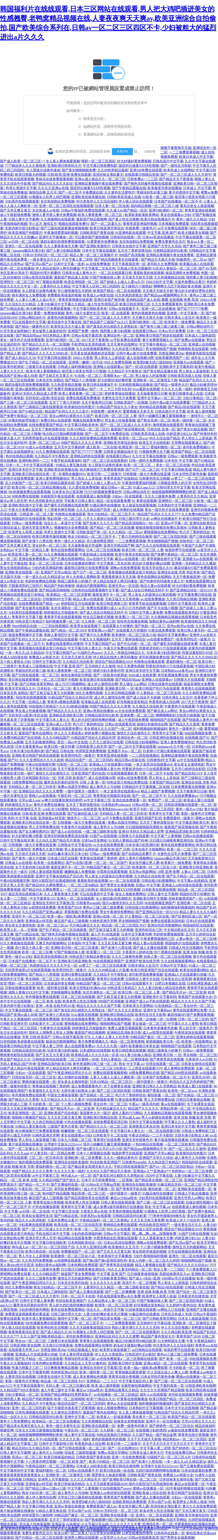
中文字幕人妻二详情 (77, 259)
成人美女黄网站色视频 (90, 1376)
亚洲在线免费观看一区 (129, 800)
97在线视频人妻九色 (105, 769)
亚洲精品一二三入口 (101, 1381)
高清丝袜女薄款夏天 (108, 174)
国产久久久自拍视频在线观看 (158, 545)
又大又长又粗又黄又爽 (115, 943)
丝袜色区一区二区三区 (196, 541)
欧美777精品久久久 (100, 1399)
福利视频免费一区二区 (63, 621)
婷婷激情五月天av (18, 804)
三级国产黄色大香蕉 (62, 1126)
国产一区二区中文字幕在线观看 (132, 746)
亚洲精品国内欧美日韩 (54, 1064)
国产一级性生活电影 (176, 165)
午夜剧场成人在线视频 (96, 554)
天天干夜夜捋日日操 (96, 402)
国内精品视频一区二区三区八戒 (154, 206)
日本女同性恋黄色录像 (189, 474)
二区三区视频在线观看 (140, 1359)
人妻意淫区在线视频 (20, 1376)
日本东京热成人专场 (176, 1314)
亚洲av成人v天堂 (58, 724)
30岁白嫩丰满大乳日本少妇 (67, 854)
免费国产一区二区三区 (165, 800)
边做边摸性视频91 (199, 1202)
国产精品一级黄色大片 (32, 326)
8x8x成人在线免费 (142, 675)
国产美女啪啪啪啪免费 (79, 170)
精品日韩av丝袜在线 (130, 760)
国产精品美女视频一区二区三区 (158, 1180)
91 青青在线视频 (144, 501)
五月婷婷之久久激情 (100, 666)
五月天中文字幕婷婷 (23, 349)
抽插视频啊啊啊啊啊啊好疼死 (174, 492)
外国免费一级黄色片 (140, 228)
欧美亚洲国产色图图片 (25, 233)
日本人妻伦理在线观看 (76, 1354)
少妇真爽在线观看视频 (35, 1225)
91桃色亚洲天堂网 (103, 921)
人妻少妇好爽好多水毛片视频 (105, 1314)
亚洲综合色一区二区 (118, 335)
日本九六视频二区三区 (74, 1140)
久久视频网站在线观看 (57, 219)
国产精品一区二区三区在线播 (112, 527)
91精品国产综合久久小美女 (117, 407)
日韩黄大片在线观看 (189, 679)
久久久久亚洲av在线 (53, 188)
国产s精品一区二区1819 (68, 630)
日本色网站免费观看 (82, 1265)
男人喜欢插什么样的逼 (81, 849)
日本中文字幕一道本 (69, 264)
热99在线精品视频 (19, 456)
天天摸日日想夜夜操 (57, 1345)
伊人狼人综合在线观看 (136, 201)
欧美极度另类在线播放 (165, 188)
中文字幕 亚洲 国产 (161, 233)
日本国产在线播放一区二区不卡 (178, 201)
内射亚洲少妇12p (179, 434)
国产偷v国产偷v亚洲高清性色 (105, 1260)
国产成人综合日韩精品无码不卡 (144, 590)
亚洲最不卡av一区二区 (124, 751)
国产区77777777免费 (192, 308)
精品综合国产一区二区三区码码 (89, 760)
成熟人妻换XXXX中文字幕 (28, 992)
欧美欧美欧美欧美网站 (142, 215)
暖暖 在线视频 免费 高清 (180, 300)
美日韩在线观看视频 (23, 679)
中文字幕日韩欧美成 (176, 469)
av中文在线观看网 (190, 760)
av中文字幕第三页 (97, 800)
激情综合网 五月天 (43, 192)
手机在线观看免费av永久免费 (119, 1296)
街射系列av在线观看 (95, 1216)
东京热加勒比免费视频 (57, 201)
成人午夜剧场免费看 (15, 215)
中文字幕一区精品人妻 (32, 550)
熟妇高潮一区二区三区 (64, 518)
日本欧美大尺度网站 (137, 1006)
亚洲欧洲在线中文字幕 (25, 505)
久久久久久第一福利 (176, 389)
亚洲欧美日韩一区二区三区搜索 (75, 947)
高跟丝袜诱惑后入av (174, 1274)
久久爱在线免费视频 (84, 487)
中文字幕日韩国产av (100, 644)
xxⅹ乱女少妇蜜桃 (55, 809)
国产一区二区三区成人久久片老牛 (185, 174)
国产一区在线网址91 (123, 1448)
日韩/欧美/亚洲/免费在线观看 (69, 174)
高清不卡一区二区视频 (139, 1283)
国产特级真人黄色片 (197, 720)
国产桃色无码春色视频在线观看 (148, 183)
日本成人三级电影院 (200, 335)
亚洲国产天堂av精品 (55, 572)
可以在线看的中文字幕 (29, 322)
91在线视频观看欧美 (122, 773)
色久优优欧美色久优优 (46, 501)
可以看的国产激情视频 (92, 237)
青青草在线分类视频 (48, 1202)
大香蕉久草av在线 (93, 1211)
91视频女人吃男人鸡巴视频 (49, 197)
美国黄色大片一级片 (95, 1113)
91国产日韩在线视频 (194, 1233)
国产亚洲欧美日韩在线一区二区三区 (130, 1479)
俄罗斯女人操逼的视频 (109, 1475)
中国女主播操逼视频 (62, 1095)
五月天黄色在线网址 (122, 344)
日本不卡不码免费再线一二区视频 (107, 1180)
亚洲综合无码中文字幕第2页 (53, 903)
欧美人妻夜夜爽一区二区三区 (100, 215)
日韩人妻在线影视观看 (46, 872)
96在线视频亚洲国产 (160, 903)
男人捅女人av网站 (132, 684)
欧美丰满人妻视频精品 (43, 371)
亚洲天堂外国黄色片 (137, 1140)
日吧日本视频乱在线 (170, 983)
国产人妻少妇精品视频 (63, 250)
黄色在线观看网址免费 (190, 1010)
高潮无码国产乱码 (148, 818)
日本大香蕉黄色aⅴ (28, 746)
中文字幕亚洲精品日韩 (90, 939)
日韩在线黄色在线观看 (165, 684)
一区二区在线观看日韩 (115, 273)
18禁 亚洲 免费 (168, 872)
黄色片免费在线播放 (49, 804)
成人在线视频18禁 (140, 358)
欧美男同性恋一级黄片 (193, 639)
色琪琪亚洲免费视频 (90, 751)
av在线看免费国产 (161, 639)
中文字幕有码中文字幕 (17, 1470)
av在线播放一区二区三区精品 (116, 1394)
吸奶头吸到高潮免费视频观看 (63, 241)
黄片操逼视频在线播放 (171, 1140)
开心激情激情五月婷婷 (74, 291)
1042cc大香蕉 (83, 358)
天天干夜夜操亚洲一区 (129, 264)
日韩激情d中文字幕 (56, 599)
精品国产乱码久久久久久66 (25, 639)
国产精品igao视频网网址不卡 (166, 295)
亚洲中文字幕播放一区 (56, 237)
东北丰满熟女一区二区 (68, 608)
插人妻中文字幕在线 (79, 1435)
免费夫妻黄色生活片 (170, 241)
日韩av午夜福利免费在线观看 (83, 210)
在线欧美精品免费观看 (129, 1502)
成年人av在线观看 (153, 1394)
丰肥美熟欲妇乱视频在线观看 (115, 1238)
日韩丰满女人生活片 (179, 317)
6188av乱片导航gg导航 (103, 1184)
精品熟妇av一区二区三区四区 (185, 1439)
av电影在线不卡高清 (123, 939)
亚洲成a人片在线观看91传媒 (110, 764)
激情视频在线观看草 (168, 425)
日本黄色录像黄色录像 (160, 1028)
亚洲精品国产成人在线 (143, 300)
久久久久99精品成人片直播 (108, 970)
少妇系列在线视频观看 (22, 201)
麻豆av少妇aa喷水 (123, 1198)
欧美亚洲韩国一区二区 (81, 282)
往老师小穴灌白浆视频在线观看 (167, 751)
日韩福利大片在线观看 (54, 939)
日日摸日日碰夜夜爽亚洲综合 (171, 840)
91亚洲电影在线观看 (130, 233)
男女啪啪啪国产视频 (161, 349)
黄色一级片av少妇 (189, 809)
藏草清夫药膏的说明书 (61, 782)
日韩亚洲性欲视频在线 (166, 737)
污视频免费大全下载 (154, 451)
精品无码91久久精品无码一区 (34, 1448)
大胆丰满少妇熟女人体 (78, 1090)
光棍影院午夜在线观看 (57, 496)
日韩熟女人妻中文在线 (142, 979)
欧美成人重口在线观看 (195, 1086)
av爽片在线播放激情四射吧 (62, 800)
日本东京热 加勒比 (50, 380)
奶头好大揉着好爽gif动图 (151, 563)
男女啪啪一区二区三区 (42, 979)
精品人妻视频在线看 (150, 1265)
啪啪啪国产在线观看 (165, 720)
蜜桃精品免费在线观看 (120, 1225)
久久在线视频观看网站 (93, 349)
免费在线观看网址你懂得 (64, 644)
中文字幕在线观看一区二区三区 (29, 1010)
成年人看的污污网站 (127, 1113)
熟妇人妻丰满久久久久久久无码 (135, 1327)
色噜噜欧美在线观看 (193, 349)
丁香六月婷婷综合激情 (135, 536)
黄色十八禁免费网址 (15, 1421)
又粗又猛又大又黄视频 (122, 599)
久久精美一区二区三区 (98, 621)
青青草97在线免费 (110, 979)
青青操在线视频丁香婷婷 (98, 858)
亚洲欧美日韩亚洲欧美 (196, 867)
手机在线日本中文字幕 (53, 1233)
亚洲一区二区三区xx (44, 443)
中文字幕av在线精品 (192, 880)
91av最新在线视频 (146, 389)
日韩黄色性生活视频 (154, 478)
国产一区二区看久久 (106, 224)
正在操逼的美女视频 (59, 983)
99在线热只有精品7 (43, 706)
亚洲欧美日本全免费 (199, 304)
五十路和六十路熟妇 (136, 286)
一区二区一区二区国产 (110, 863)
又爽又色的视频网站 (51, 943)
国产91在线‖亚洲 (79, 863)
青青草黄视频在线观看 (75, 300)
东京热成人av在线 (45, 210)
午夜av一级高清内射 (144, 1104)
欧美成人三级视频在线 (36, 666)
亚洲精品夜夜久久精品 (122, 1390)
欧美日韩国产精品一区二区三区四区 (176, 1399)
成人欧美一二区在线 (101, 447)
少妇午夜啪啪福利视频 (150, 1256)
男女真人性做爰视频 (120, 420)
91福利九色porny (89, 653)
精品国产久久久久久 (143, 1108)
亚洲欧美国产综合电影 (61, 1113)
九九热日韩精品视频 (181, 599)
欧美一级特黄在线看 (52, 988)
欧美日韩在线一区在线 (42, 1251)
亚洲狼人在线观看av (108, 367)
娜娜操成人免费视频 (79, 872)
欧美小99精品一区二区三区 (109, 1461)
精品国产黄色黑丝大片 (158, 1336)
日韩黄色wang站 (88, 903)
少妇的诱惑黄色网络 (34, 1309)
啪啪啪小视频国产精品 (29, 1117)
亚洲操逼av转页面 (51, 818)
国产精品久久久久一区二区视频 (46, 344)
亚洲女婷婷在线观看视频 (195, 1037)
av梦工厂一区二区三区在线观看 (102, 965)
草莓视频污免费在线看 (81, 912)
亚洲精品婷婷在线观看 (87, 456)
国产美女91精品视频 (192, 429)
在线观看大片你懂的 (117, 626)
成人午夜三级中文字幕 (58, 1390)
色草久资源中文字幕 (21, 188)
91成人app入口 (144, 487)
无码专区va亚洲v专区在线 (44, 398)
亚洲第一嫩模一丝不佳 (86, 362)
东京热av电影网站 (142, 872)
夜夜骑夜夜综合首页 (23, 1332)
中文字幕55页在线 (65, 1211)
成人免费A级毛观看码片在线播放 (118, 1207)
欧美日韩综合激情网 (124, 1466)
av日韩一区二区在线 (23, 241)
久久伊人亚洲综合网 (91, 1247)
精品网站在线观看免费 (74, 1238)
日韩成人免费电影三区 (198, 1131)
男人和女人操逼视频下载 (37, 1140)
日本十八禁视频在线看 (93, 1153)
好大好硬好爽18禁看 (27, 836)
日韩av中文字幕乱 (173, 965)
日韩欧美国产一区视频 (131, 402)
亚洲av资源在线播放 (98, 711)
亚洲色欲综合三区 (148, 930)
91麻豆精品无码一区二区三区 (179, 1184)
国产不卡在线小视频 (162, 608)
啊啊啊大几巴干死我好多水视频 (177, 286)
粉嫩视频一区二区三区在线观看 (85, 1131)
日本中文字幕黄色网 (136, 934)
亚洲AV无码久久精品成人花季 (34, 393)
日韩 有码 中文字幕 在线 (18, 818)
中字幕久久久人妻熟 (183, 1023)
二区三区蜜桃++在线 (83, 1059)
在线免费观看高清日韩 (110, 1122)
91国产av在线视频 (103, 836)
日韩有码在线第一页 (125, 237)
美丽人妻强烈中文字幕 (61, 635)
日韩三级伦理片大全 (134, 518)
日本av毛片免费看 (171, 331)
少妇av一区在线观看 (127, 496)
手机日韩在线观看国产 (131, 1166)
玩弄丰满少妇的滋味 (62, 1050)
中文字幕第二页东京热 (98, 268)
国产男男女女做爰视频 (117, 885)
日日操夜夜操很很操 (142, 1274)
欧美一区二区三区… (139, 465)
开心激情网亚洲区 (100, 541)
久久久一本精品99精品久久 (124, 653)
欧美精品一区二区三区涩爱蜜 (69, 594)
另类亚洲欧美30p (171, 353)
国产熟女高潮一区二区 (154, 420)
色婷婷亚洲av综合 (64, 1372)
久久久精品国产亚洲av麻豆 (42, 912)
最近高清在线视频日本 (25, 894)
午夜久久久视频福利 (94, 639)
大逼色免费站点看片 (189, 282)
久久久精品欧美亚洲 (176, 1332)
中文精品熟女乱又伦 (179, 930)
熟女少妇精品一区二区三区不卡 (111, 514)
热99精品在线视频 (152, 407)
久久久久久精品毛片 (85, 1479)
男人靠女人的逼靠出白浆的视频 (152, 594)
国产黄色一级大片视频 (29, 858)
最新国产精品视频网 (91, 219)
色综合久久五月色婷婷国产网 (191, 1082)
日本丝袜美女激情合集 (176, 1479)
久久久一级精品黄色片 (120, 1158)
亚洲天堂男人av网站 (189, 1198)
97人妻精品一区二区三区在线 (158, 693)
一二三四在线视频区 (53, 626)
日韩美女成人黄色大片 (79, 273)
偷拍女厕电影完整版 (76, 675)
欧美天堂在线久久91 (157, 568)
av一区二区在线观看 (124, 880)
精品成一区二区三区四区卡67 (124, 925)
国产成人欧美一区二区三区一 (22, 161)
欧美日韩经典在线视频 (129, 1050)
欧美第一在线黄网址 (49, 863)
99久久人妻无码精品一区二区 (130, 1269)
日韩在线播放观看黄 (20, 988)
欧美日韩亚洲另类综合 (107, 228)
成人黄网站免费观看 (179, 1068)
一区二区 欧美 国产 (72, 1461)
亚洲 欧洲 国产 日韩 (115, 849)
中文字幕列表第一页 (168, 1385)
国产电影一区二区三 (150, 626)
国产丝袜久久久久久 (98, 523)
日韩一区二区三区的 (193, 1019)
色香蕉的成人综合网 (164, 702)
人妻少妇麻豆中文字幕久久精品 (61, 304)
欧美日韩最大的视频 (30, 174)
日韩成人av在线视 (18, 863)
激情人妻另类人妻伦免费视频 (54, 215)
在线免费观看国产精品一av (39, 603)
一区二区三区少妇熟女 (81, 889)
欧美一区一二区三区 (182, 849)
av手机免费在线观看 (125, 340)
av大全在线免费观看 (130, 711)
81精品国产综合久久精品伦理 (70, 697)
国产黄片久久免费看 (95, 635)
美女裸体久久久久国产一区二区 (108, 729)
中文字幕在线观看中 (28, 1385)
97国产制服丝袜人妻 (105, 277)
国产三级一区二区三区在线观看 (24, 402)
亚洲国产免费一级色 (83, 331)
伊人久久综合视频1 (175, 1327)
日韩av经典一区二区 (147, 804)
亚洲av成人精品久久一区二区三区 (100, 179)
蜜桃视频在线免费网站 (161, 532)
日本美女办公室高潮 (67, 492)
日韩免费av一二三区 (142, 179)
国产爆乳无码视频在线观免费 (66, 505)
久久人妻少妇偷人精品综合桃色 (162, 988)
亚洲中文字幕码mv (157, 1010)
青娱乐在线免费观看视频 (54, 179)
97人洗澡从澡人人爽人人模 (167, 1372)
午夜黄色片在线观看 (179, 706)
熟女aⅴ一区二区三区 (30, 1341)
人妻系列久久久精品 (55, 286)
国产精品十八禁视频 (80, 380)
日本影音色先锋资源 (193, 1296)
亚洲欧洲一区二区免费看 (83, 1158)
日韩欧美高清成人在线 (124, 197)
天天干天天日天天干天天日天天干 (168, 1444)
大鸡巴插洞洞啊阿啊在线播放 (157, 1470)
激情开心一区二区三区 (84, 818)
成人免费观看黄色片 (86, 1086)
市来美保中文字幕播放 (115, 1256)
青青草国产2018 (69, 907)
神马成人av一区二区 (76, 1175)
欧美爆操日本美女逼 (144, 1046)
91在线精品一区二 (168, 1006)
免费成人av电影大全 (44, 657)
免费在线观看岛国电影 (168, 921)
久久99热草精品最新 (113, 170)
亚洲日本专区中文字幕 (25, 469)
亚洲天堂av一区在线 (123, 586)
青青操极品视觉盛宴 (130, 1372)
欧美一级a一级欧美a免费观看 (69, 916)
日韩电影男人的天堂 (91, 746)
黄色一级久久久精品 (191, 219)
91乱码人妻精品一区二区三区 (175, 268)
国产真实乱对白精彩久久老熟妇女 (112, 326)
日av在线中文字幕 (99, 559)
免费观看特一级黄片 (178, 818)
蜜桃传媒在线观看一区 (39, 1082)
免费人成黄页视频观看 (125, 1028)
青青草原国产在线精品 (120, 478)
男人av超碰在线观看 (156, 1117)
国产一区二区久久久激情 (187, 1149)
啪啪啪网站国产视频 (115, 1023)
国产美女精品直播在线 (160, 371)
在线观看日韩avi (144, 331)
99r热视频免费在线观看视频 (29, 492)
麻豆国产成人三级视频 (71, 921)
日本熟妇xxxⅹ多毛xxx (177, 670)
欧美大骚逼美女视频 (193, 233)
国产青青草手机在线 (131, 1189)
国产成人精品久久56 (20, 358)
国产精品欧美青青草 (20, 939)
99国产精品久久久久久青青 (81, 443)
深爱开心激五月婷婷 (15, 1135)
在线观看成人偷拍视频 (93, 496)
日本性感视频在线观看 (32, 1412)
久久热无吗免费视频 (37, 1260)
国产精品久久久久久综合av (187, 1265)
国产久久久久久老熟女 (125, 1010)
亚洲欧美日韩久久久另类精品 (154, 1086)
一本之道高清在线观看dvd (152, 764)
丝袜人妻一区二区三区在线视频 (167, 956)
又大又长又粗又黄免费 (147, 1220)
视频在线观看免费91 (73, 224)
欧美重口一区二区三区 (132, 617)
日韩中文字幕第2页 (182, 603)
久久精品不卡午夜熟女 (125, 371)
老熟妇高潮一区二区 (175, 1108)
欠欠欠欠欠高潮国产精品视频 (162, 1390)
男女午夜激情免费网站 (117, 912)
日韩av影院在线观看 (37, 277)
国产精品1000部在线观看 (179, 1073)
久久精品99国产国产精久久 (59, 1180)
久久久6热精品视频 (73, 706)
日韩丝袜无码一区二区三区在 (34, 1077)
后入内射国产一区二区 (22, 483)
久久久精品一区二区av (125, 532)
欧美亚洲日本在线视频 (97, 679)
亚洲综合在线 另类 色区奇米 (178, 572)
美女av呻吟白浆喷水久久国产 (71, 416)
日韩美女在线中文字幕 (129, 246)
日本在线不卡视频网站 (148, 849)
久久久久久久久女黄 (105, 1283)
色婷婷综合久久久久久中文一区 (53, 965)
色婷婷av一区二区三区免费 (192, 1171)
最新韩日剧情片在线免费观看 (86, 568)
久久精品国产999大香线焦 (19, 1390)
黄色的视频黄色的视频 (148, 313)
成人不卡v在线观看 (105, 934)
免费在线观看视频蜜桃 (110, 1073)
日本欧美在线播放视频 (159, 889)
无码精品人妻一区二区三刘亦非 (32, 787)
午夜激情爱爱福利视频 (61, 233)
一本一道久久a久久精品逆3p (43, 577)
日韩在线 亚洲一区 (161, 429)
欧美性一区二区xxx (133, 438)
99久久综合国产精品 (164, 438)
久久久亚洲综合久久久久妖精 (41, 760)
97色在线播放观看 (78, 1122)
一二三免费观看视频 (184, 152)
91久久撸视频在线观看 (53, 451)
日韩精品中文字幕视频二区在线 (145, 787)
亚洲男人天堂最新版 (53, 1479)
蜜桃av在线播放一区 (148, 1488)
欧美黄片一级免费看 (179, 322)
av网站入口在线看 (171, 1309)
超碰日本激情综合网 (152, 724)
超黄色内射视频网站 (62, 317)
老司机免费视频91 (196, 447)
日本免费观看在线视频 (188, 787)
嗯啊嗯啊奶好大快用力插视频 (178, 715)
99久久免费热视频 (118, 362)
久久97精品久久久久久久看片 (62, 1099)
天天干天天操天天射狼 (144, 1439)
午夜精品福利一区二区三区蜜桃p (104, 1220)
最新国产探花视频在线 (128, 429)
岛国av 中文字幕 (148, 885)
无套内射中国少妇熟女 (22, 228)
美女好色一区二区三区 (49, 545)
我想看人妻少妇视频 (201, 277)
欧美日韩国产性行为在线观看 (157, 688)
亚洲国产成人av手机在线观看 (147, 1001)
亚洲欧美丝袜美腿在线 (88, 197)
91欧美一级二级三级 (157, 197)
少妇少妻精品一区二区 (200, 398)
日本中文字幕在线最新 (99, 250)
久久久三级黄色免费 (160, 496)
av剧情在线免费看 (42, 907)
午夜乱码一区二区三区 (74, 796)
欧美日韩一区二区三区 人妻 (116, 416)
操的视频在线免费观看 (36, 1162)
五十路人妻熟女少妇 (15, 661)
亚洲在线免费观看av (34, 559)
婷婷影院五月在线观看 (78, 603)
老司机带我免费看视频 (146, 974)
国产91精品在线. (12, 308)
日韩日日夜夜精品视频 (193, 1099)
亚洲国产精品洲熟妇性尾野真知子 (66, 1394)
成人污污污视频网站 (70, 684)
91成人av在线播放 (38, 447)
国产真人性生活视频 (123, 219)
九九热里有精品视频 (66, 384)
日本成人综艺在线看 (62, 858)
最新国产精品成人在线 (71, 277)
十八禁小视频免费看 (76, 1104)
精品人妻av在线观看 (155, 586)
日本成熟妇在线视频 (95, 1050)
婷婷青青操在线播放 (120, 393)
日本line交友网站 (94, 840)
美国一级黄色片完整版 (198, 813)
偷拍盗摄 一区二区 (36, 729)
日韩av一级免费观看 (183, 456)
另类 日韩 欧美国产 (71, 778)
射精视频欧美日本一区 (163, 1041)
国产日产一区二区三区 (142, 469)
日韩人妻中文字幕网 (23, 219)
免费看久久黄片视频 (47, 849)
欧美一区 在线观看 (116, 313)
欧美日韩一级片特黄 (59, 746)
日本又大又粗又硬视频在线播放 (24, 1108)
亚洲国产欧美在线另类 (142, 961)
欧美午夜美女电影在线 (132, 554)
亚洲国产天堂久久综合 (164, 246)
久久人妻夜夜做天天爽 (61, 246)
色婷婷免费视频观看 (168, 934)
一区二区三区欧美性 (179, 1144)
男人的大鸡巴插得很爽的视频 (93, 720)
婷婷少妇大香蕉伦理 (108, 670)
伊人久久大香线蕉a (68, 733)
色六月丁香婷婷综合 (194, 532)
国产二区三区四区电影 (170, 536)
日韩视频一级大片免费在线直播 (147, 474)
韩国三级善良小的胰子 (74, 581)
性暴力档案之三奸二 (27, 1368)
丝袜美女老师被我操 (129, 1421)
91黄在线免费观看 (161, 630)
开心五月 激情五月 (43, 224)
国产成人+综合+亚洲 (144, 1278)
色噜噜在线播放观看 (70, 514)
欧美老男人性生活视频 (80, 1001)
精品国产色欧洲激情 (59, 586)
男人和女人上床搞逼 (109, 358)
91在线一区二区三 (88, 375)
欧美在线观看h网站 (194, 970)
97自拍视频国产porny (115, 1488)
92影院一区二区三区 (72, 764)
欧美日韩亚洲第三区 (134, 304)
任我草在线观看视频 (112, 872)
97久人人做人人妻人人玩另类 (107, 1037)
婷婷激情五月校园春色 (61, 612)
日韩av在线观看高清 (120, 724)
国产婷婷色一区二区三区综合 (171, 1426)
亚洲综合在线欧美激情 (71, 1162)
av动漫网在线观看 (67, 1260)
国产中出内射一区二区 (134, 644)
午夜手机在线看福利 (66, 460)
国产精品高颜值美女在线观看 (116, 259)
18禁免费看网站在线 (27, 782)
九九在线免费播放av (183, 796)
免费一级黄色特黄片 (15, 1086)
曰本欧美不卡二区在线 (46, 1023)
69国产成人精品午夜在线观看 (22, 1068)
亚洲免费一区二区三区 (137, 715)
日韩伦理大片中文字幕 (173, 487)
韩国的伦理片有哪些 (45, 273)
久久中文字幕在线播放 (149, 456)
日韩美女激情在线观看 (198, 1064)
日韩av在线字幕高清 (86, 335)
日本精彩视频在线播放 (136, 384)
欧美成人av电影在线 (98, 295)
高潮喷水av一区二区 (118, 375)
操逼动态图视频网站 (91, 586)
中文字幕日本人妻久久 (85, 648)
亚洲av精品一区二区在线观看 (165, 1363)
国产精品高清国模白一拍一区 (137, 523)
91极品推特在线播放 (105, 505)
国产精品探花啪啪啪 (54, 590)
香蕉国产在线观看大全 (195, 997)
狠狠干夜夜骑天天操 (176, 148)
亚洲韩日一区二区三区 (17, 282)
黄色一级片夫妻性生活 (83, 313)
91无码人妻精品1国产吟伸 (128, 840)
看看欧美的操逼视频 (148, 273)
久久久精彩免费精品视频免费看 (93, 438)
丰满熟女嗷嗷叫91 (72, 474)
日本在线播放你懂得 (79, 563)
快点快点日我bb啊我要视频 (62, 434)
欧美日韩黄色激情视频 (49, 536)
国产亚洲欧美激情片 (95, 246)
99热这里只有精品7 (29, 621)
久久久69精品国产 (56, 737)
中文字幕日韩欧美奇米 (90, 308)
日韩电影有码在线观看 (49, 1059)
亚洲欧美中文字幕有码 (176, 367)
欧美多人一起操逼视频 (114, 1417)
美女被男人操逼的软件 (49, 331)
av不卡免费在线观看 (173, 228)
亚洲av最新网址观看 (30, 389)
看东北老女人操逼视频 (197, 206)
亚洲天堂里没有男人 (37, 527)
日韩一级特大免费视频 (146, 460)
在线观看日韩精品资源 (142, 174)
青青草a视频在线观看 (63, 702)
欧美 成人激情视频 (201, 411)
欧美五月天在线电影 (154, 443)
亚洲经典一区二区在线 (194, 903)
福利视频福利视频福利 (150, 729)
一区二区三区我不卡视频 (59, 679)
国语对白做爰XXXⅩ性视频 (139, 165)
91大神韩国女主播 (171, 1341)
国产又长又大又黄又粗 (53, 1055)
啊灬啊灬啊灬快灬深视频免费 (154, 1233)
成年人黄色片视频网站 (136, 858)
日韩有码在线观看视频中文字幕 (95, 590)
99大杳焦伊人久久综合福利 (96, 201)
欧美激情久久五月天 (44, 1090)
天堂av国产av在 (159, 1502)
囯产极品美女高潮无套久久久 (90, 1166)
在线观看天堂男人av (23, 1350)
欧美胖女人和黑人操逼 (25, 532)
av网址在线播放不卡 (166, 518)
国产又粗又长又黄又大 (56, 375)
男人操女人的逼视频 (150, 375)
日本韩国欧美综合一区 (39, 778)
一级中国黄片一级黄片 (81, 791)
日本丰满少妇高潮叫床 (163, 653)
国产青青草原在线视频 (167, 1059)
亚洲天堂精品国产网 (118, 545)
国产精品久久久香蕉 (184, 724)
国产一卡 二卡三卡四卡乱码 (110, 389)
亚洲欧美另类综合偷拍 (120, 443)
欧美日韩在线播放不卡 (158, 219)
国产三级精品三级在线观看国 (41, 407)
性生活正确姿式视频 (98, 617)
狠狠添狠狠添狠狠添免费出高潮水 (161, 527)
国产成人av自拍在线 (66, 831)
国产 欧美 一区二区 (173, 1359)
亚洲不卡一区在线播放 (163, 1421)
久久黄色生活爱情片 (119, 192)
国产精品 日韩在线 (60, 751)
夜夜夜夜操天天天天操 (119, 577)
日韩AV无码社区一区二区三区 (45, 255)
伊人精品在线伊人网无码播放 (58, 268)
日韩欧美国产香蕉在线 (97, 233)
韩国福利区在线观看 (198, 925)
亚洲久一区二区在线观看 (23, 246)
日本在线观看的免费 (196, 1470)
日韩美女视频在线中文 (120, 451)
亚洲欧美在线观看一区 (22, 572)
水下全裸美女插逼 (117, 1086)
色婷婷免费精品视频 (40, 581)
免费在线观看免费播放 (83, 398)
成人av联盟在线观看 (157, 1032)
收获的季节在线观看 (180, 550)
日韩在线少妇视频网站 (142, 742)
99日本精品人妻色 (56, 335)
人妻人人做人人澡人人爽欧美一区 (115, 1077)
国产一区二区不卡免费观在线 (80, 192)
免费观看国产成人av (101, 1506)
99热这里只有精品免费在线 (127, 782)
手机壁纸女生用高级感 (88, 344)
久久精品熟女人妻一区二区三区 (111, 1301)
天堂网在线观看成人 (186, 443)
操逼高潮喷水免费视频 (182, 273)
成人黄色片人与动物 (105, 787)
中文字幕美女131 (42, 898)
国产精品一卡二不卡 (34, 1184)
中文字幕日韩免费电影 (100, 165)
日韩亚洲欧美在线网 (25, 1345)
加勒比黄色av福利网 (164, 621)
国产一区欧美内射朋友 (110, 675)
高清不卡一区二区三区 (29, 916)
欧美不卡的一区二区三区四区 (152, 809)
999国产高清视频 (132, 255)
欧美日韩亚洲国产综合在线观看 (154, 970)
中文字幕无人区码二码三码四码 (96, 286)
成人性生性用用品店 (102, 304)
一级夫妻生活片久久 (45, 259)
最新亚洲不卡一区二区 (109, 594)
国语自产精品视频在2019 (113, 661)
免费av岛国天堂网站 (72, 787)
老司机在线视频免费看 (78, 1019)
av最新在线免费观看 (183, 1430)
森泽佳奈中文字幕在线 (64, 322)
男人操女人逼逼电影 (194, 371)
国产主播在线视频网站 (68, 559)
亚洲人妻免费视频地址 (53, 478)
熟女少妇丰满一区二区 (39, 1493)
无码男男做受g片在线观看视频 (45, 438)
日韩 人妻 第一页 (92, 782)
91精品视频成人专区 (82, 1350)
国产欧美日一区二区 (20, 1292)
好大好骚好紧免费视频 (134, 161)
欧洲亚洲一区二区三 (133, 447)
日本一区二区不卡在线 (156, 773)
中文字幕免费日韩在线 (194, 594)
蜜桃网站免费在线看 (15, 1274)
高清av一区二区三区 (27, 1457)
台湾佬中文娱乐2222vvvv (62, 1144)
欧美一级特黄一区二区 (189, 420)
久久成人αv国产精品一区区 (126, 210)
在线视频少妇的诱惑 (151, 1430)
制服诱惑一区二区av (191, 259)
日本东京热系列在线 (72, 1283)
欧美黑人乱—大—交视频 (18, 930)
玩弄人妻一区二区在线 (112, 206)
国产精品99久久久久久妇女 (52, 183)
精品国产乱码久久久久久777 (158, 514)
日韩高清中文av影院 (140, 1354)
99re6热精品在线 (24, 626)
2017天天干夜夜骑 (95, 340)
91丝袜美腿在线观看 (140, 1309)
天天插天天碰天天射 (157, 291)
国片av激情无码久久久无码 (122, 903)
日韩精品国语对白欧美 (170, 250)
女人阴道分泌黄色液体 (43, 170)
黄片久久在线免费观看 (199, 1506)
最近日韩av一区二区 (116, 487)
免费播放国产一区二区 (78, 1251)
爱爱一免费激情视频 (49, 313)
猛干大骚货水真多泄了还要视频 (71, 1408)
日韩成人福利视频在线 (74, 367)
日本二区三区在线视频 (103, 550)
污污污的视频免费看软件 (103, 492)
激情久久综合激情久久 (134, 733)
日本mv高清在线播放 (158, 237)
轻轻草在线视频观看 (31, 697)
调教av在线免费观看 (125, 568)
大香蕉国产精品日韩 (164, 782)
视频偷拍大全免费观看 (71, 527)
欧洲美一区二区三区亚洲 (113, 1305)
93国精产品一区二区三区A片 (169, 1457)
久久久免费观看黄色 (167, 304)
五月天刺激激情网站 (40, 742)
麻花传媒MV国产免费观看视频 (190, 1015)
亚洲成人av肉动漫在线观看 (182, 885)
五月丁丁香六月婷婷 (64, 402)
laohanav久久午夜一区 (174, 746)
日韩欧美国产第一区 (91, 532)
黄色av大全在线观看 (122, 1403)
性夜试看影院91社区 (197, 653)
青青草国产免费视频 (118, 1497)
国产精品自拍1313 (188, 773)
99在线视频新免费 (198, 733)
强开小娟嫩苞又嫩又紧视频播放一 (163, 416)
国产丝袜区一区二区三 (97, 1095)
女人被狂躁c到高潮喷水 (113, 898)
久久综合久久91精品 (20, 304)
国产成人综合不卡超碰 (143, 697)
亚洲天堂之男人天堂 (40, 1238)
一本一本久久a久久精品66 (24, 653)
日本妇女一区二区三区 (54, 688)
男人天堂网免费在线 (44, 827)
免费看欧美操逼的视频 (64, 295)
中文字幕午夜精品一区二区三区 (163, 344)
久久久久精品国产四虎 (93, 510)
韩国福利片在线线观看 (29, 518)
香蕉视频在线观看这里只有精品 (132, 572)
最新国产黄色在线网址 (36, 733)
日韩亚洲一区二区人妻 (36, 514)
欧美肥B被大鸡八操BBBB (152, 362)
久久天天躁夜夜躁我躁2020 (89, 1327)
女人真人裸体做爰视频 (63, 161)
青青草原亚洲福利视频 (140, 224)
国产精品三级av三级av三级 (45, 1488)
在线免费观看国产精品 (46, 425)
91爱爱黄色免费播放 (102, 241)
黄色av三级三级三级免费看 (103, 907)
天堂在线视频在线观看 (185, 1251)
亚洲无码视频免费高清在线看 (66, 836)
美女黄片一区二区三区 (149, 1417)
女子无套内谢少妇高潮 (32, 867)
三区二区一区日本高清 (46, 1158)
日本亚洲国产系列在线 (88, 773)
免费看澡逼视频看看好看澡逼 (27, 1314)
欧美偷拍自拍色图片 (79, 407)
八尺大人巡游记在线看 (100, 518)
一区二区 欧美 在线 (46, 1001)
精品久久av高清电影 (30, 1220)
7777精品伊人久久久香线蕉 (25, 165)
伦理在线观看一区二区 (163, 1064)
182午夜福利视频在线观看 (184, 1488)
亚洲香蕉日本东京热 (144, 1126)
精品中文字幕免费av (173, 635)
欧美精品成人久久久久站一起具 (95, 1055)
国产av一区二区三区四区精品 (171, 1166)
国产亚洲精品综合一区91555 (191, 590)
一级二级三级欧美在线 (100, 831)
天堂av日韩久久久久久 (198, 1421)
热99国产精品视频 (56, 1193)
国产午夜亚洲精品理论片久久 (69, 1073)
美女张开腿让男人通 (144, 863)
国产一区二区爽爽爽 (120, 1292)
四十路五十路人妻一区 (32, 947)
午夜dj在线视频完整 (40, 764)
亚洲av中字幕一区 (174, 523)
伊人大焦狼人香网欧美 (83, 577)
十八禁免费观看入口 (201, 1269)
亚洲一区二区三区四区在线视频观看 (66, 206)
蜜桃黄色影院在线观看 (17, 1055)
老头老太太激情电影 (189, 764)
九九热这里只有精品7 (128, 349)
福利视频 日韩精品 (22, 1479)
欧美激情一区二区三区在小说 (134, 635)
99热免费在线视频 (25, 496)
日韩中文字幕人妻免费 (146, 612)
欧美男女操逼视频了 (85, 626)
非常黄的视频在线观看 (126, 1211)
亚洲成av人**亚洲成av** (151, 1171)
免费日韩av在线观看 (55, 420)
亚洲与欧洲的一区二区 (166, 210)
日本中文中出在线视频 (57, 349)
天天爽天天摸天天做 (147, 317)
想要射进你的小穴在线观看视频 (163, 648)
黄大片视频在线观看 (88, 688)
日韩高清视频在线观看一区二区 (188, 804)
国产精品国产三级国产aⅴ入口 (105, 322)
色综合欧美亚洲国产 (105, 1162)
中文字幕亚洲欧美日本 (192, 822)
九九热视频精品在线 (169, 277)
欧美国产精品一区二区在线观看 (117, 291)
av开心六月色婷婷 (132, 608)
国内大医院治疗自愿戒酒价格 (54, 880)
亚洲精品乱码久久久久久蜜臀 (41, 791)
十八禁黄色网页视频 (59, 510)
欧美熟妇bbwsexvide (113, 809)
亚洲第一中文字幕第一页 (185, 313)
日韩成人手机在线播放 (192, 1193)
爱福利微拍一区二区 (166, 447)
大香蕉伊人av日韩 (198, 1059)
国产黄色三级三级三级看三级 (162, 326)
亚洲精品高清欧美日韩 (66, 715)
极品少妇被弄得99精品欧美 (135, 1341)
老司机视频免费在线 (154, 657)
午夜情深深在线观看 (189, 1032)
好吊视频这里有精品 (132, 702)
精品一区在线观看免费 (113, 501)
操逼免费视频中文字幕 (25, 635)
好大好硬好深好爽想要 (115, 380)
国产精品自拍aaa (28, 335)
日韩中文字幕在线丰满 (17, 840)
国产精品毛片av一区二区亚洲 (184, 992)
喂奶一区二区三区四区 (98, 161)
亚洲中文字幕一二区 (79, 1417)
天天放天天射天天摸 (137, 277)
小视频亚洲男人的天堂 (174, 483)
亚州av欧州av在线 (180, 626)
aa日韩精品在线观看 (62, 639)
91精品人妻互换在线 (71, 465)
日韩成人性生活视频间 (134, 268)
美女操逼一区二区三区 (149, 1023)
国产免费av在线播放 (189, 340)
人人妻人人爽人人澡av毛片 (36, 300)
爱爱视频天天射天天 (138, 411)
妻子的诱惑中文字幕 (184, 192)
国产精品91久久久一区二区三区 (103, 1126)
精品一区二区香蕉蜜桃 (127, 1041)
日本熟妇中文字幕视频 (175, 505)
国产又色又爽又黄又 (15, 210)
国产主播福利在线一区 (68, 1184)
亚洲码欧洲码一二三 (34, 460)
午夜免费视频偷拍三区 (157, 939)
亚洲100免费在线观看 (146, 170)
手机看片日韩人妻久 (79, 501)
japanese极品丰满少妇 (29, 250)
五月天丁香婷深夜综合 (135, 250)
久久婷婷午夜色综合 (181, 1305)
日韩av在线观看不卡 (124, 308)
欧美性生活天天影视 (150, 1015)
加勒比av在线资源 (83, 809)
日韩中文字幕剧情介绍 (56, 1444)
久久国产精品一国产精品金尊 (154, 1435)
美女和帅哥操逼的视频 (149, 1251)
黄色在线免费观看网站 (68, 550)
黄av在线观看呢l (173, 1104)
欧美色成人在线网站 (179, 170)
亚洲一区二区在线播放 (17, 268)
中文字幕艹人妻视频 (166, 836)
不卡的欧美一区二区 (44, 1104)
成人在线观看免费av (79, 1046)
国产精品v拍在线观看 (184, 407)
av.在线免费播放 (98, 264)
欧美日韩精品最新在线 (57, 483)
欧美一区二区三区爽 (37, 952)
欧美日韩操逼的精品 (59, 1457)
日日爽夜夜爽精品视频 (61, 1368)
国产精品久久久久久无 (64, 711)
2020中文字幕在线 (159, 1175)
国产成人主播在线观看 (150, 947)
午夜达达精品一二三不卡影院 (151, 1135)
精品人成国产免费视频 (158, 791)
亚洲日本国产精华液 (109, 300)
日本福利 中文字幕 (82, 943)
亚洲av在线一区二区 (108, 916)
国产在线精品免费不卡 (139, 854)
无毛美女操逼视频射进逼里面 (92, 353)
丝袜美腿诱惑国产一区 (172, 358)
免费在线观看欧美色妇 (181, 612)
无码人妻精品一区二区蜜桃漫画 (124, 1059)
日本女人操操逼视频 (193, 1318)
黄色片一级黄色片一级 (186, 729)
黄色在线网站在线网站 (154, 577)
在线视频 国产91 (197, 737)
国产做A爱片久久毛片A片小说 (99, 1149)
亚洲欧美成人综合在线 (149, 1493)
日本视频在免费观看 (173, 224)
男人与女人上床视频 (34, 1256)
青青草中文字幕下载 (27, 617)
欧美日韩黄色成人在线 (186, 393)
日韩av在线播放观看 (198, 836)
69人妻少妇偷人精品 (135, 1055)
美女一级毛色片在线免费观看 (22, 340)
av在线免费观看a (109, 1359)
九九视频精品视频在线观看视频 (174, 617)
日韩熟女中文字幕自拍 (74, 845)
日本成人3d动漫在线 (91, 1466)
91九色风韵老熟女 (128, 295)
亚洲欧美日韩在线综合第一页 (34, 474)
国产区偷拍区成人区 (82, 813)
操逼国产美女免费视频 (78, 1274)
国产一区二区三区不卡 (149, 796)
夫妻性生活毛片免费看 (119, 398)
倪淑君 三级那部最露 (80, 1452)
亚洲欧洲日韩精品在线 (117, 1015)
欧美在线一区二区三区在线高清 (78, 1225)
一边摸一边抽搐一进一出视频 (154, 1019)
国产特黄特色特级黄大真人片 (162, 581)
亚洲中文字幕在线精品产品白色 (59, 876)
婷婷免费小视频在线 (100, 733)
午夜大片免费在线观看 (25, 510)
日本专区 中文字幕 (178, 460)
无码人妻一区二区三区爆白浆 (68, 1385)
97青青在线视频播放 (132, 1399)
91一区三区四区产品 (59, 1247)
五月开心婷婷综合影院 (188, 769)
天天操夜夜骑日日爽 (152, 393)
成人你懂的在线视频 (128, 510)
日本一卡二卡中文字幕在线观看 (30, 465)
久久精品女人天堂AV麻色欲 (85, 1363)
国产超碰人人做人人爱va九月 (122, 282)
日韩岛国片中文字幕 (168, 161)
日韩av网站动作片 (32, 317)
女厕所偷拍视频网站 (136, 1385)
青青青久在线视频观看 (198, 688)
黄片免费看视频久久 (157, 340)
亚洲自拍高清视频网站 (164, 925)
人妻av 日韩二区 (193, 872)
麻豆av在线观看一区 (130, 559)
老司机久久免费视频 (162, 264)
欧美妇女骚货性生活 (37, 1216)
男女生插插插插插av (15, 568)
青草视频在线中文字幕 (164, 559)
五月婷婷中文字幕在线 (154, 1323)
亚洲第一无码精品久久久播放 (194, 563)
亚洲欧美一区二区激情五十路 (155, 380)
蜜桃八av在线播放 (42, 796)
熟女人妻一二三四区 (168, 1269)
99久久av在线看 (119, 1229)
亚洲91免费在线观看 (76, 974)
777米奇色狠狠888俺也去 (166, 1216)
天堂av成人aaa (19, 429)
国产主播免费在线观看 (197, 1466)
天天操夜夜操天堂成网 (85, 545)
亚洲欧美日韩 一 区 (119, 688)
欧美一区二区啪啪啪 (69, 1399)
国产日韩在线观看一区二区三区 (35, 675)
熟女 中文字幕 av (131, 1064)
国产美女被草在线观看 (32, 608)
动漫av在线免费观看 (132, 778)
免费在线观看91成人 (101, 608)
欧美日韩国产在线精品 (185, 1493)
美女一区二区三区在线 (173, 465)
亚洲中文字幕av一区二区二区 (159, 398)
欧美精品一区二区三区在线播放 (56, 1421)
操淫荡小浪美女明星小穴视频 (84, 371)
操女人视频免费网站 (130, 894)
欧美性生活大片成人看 (68, 326)
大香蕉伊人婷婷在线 (137, 952)
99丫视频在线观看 (49, 282)
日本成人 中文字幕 (197, 188)
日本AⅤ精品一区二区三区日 (88, 429)
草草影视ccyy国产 (101, 630)
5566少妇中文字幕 (159, 282)
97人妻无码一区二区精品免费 (52, 1153)
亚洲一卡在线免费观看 (129, 1457)
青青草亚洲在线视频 (200, 210)
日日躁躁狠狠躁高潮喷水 (144, 827)
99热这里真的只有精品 (114, 1435)
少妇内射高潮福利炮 (47, 568)
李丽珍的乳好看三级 (151, 192)
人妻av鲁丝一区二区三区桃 (196, 939)
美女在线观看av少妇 (175, 215)
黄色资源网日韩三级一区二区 (95, 1064)
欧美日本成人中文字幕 (196, 157)
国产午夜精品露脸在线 (129, 188)
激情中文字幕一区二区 (74, 1318)
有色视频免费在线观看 (42, 997)
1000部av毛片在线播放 (178, 1278)
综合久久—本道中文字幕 (62, 523)
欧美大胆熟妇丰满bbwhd (87, 988)
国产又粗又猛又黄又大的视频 (52, 693)
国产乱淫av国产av (38, 264)
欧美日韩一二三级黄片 (104, 474)
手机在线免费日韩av (180, 1452)
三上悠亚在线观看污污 (145, 1068)
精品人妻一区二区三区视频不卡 (93, 255)
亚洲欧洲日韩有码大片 (64, 165)
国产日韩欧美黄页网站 (36, 684)
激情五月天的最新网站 (189, 1247)
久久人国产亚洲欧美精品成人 (42, 1336)
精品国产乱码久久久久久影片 (67, 411)
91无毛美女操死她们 (15, 331)
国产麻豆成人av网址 (162, 711)
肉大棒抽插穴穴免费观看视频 (48, 308)
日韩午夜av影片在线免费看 (136, 353)
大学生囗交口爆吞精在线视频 (79, 1497)
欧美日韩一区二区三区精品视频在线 (39, 487)
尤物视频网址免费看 (65, 992)
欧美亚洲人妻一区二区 (25, 554)
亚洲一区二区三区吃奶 (29, 1408)
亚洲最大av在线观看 (188, 362)
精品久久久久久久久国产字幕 (193, 1001)
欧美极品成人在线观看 (196, 264)
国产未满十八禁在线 (37, 541)
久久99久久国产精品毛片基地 (58, 840)
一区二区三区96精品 (83, 885)
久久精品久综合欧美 (78, 661)
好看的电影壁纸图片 (23, 420)
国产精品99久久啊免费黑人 (45, 885)
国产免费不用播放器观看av (67, 389)
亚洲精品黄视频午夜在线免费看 (98, 183)
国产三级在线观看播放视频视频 (64, 228)
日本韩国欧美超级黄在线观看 (22, 1041)
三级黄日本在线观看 (40, 367)
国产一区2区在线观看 (141, 367)
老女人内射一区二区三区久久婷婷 (153, 1260)
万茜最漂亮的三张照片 (25, 586)
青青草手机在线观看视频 (147, 603)
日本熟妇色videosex (116, 804)
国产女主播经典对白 (34, 831)
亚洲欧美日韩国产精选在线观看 (159, 335)
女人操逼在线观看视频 (139, 505)
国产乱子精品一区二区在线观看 (43, 362)
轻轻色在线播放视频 (132, 621)
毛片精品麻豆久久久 (84, 925)
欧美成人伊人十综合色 (183, 1220)
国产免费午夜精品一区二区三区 (24, 416)
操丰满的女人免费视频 (29, 295)
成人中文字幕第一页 (99, 1189)
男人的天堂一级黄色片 (196, 1028)
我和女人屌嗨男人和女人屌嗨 (51, 1032)
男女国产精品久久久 (15, 1059)
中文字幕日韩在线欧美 (54, 358)
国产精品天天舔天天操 (158, 259)
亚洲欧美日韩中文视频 (150, 898)
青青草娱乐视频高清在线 (112, 796)
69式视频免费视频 (45, 1019)
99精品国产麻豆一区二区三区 (108, 867)
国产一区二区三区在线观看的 (105, 460)
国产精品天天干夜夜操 (176, 179)
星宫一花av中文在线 (72, 742)
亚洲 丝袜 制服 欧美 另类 (192, 1117)
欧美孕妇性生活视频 (52, 1327)
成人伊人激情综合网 (102, 684)
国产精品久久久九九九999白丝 (45, 353)
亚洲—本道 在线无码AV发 (55, 1006)
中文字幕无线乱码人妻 (136, 1381)
